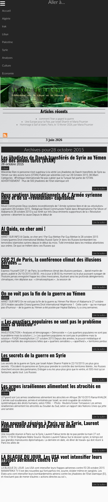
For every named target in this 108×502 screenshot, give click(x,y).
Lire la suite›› (99, 188)
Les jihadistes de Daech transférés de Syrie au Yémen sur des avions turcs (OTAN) (53, 159)
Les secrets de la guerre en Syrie (33, 355)
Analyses (7, 57)
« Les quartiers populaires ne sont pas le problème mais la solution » (51, 323)
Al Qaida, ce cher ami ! (23, 228)
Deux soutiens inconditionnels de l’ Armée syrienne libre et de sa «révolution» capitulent (51, 196)
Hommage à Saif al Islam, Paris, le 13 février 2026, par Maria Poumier (56, 124)
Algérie (6, 18)
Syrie (5, 49)
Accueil (6, 10)
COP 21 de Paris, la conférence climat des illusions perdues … (51, 261)
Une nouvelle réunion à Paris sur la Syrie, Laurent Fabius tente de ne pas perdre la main (50, 424)
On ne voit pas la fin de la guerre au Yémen (43, 293)
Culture (6, 65)
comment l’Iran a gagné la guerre (56, 118)
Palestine (7, 42)
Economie (8, 73)
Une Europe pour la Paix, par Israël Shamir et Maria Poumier (56, 121)
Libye (5, 34)
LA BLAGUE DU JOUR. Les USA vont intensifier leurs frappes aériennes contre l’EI (51, 458)
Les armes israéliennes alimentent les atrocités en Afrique (51, 387)
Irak (4, 26)
